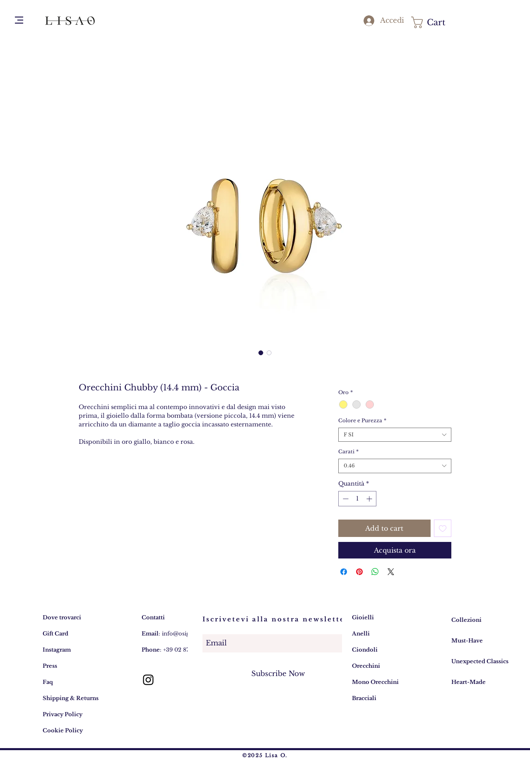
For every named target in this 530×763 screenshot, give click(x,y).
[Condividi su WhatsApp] (375, 572)
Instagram (57, 649)
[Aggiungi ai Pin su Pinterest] (359, 572)
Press (50, 665)
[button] (19, 20)
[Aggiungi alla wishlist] (442, 528)
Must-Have (467, 640)
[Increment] (370, 498)
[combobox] (394, 435)
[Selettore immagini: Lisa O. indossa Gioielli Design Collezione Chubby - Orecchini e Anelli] (269, 353)
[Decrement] (345, 498)
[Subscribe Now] (278, 674)
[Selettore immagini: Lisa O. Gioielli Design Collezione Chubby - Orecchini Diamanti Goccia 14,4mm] (261, 353)
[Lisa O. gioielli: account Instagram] (148, 680)
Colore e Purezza (362, 420)
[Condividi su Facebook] (344, 572)
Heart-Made (468, 682)
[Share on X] (391, 572)
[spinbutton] (357, 498)
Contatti (153, 617)
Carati (348, 451)
